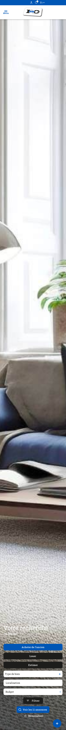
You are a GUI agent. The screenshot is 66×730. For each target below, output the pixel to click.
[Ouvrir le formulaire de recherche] (33, 707)
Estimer (33, 671)
